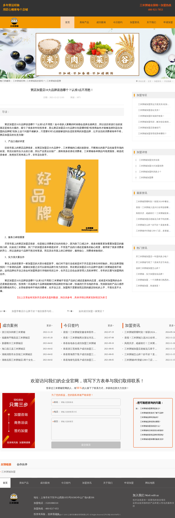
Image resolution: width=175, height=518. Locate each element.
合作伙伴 (22, 464)
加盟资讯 (134, 22)
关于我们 (151, 22)
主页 (149, 81)
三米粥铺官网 (19, 81)
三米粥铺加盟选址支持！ (149, 110)
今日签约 (118, 22)
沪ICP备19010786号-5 (112, 515)
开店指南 (167, 81)
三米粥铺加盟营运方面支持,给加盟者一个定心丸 (154, 104)
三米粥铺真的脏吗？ (36, 81)
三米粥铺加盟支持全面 (149, 160)
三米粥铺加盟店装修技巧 (149, 128)
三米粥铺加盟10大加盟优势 (151, 166)
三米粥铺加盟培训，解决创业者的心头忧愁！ (154, 122)
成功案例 (101, 22)
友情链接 (6, 464)
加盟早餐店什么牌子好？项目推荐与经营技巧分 (33, 311)
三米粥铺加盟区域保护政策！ (151, 116)
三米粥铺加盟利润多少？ (150, 172)
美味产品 (84, 22)
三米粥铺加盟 (8, 471)
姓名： (56, 402)
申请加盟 (168, 22)
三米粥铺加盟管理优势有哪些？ (152, 133)
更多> (49, 325)
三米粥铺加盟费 (54, 81)
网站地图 (150, 483)
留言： (56, 421)
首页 (67, 22)
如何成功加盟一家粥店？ (91, 311)
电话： (56, 412)
